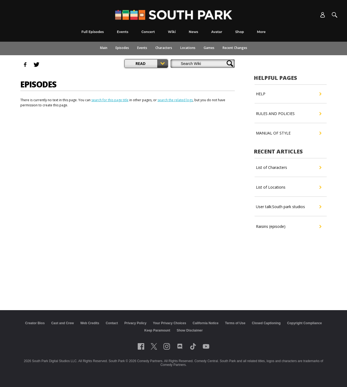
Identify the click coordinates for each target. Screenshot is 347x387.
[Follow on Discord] (179, 346)
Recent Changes (235, 47)
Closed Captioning (266, 323)
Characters (163, 47)
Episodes (122, 47)
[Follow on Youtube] (206, 346)
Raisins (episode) (288, 226)
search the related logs (175, 100)
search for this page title (109, 100)
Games (209, 47)
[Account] (322, 15)
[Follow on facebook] (141, 346)
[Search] (334, 15)
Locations (187, 47)
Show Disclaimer (190, 330)
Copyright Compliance (304, 323)
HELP (288, 94)
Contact (112, 323)
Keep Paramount (157, 330)
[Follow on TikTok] (193, 346)
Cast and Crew (62, 323)
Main (103, 47)
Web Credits (89, 323)
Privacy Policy (135, 323)
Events (142, 47)
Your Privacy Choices (169, 323)
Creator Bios (35, 323)
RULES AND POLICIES (288, 113)
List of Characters (288, 167)
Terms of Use (235, 323)
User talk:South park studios (288, 207)
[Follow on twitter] (154, 346)
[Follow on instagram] (166, 346)
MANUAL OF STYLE (288, 133)
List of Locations (288, 187)
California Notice (206, 323)
